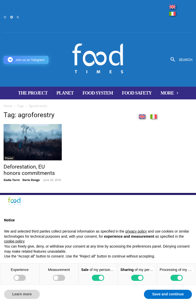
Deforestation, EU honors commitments (29, 170)
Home (8, 106)
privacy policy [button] (136, 231)
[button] (179, 60)
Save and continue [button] (168, 294)
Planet (9, 158)
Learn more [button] (22, 294)
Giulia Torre (12, 180)
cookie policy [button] (14, 241)
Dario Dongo (31, 180)
